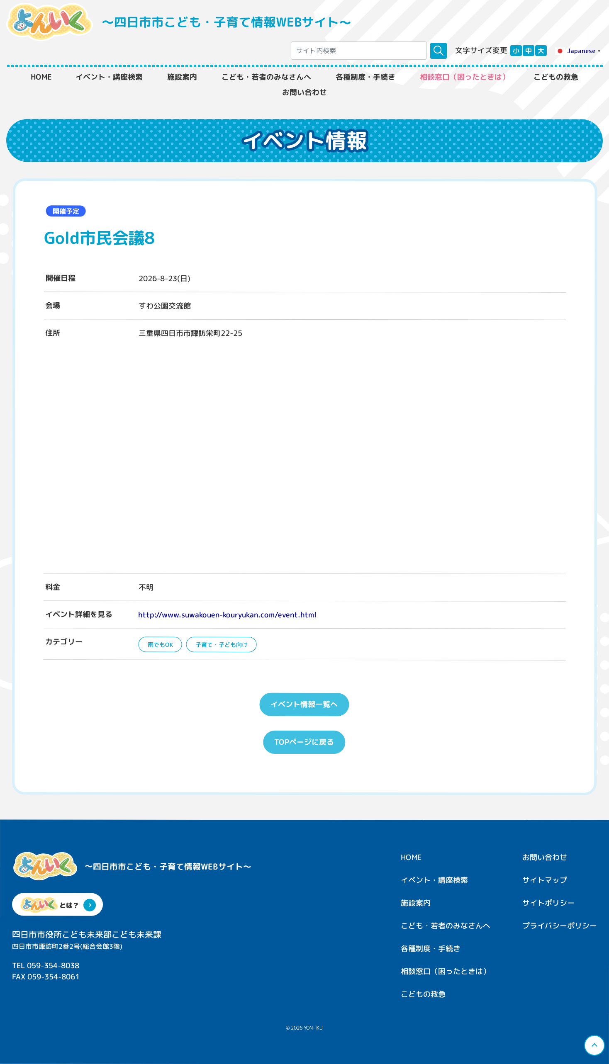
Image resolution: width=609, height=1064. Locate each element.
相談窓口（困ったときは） (464, 77)
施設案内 (182, 77)
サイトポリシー (548, 903)
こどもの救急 (555, 77)
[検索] (438, 51)
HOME (41, 77)
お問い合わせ (304, 92)
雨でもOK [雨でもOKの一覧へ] (160, 644)
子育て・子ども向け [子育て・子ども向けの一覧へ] (221, 644)
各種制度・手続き (365, 77)
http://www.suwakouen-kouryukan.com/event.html (227, 614)
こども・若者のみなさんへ (266, 77)
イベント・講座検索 (109, 77)
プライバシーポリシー (559, 926)
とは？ (57, 905)
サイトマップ (544, 880)
